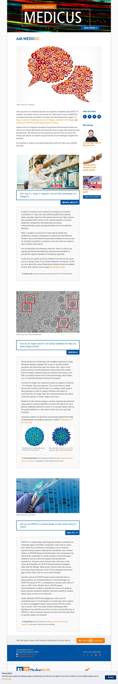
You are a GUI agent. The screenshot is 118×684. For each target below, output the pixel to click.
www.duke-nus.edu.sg (25, 656)
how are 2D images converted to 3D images (56, 120)
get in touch (60, 267)
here (51, 267)
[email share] (99, 116)
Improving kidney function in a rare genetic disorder (89, 167)
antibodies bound (63, 448)
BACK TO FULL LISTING (92, 197)
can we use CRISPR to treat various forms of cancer (37, 123)
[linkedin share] (94, 116)
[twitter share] (89, 116)
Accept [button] (112, 676)
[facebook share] (85, 116)
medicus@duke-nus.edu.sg (27, 654)
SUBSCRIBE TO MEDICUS (90, 640)
